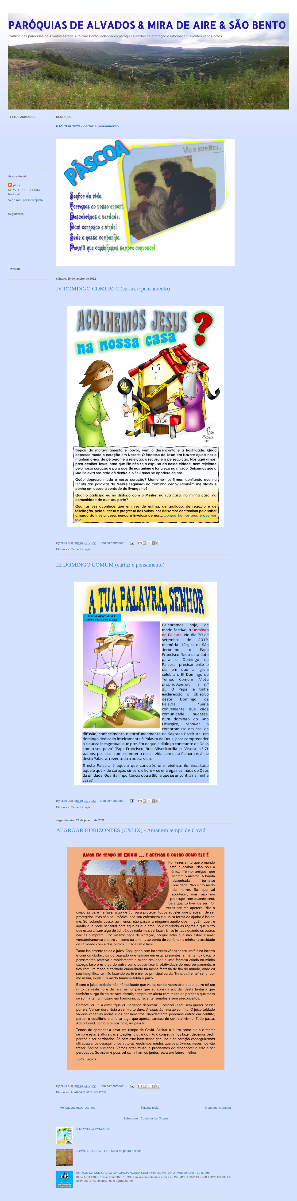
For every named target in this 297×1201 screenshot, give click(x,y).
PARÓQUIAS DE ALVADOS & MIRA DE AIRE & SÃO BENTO (147, 25)
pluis (16, 185)
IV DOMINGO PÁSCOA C (93, 1129)
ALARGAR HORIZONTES (88, 1092)
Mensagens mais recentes (77, 1107)
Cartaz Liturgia (80, 549)
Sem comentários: (112, 543)
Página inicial (150, 1107)
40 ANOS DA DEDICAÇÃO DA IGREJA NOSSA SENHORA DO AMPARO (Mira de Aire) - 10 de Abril (143, 1172)
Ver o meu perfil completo (25, 200)
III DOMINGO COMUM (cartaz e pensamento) (110, 565)
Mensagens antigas (218, 1107)
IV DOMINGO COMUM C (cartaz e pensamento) (113, 289)
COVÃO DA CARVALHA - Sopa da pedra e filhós (108, 1151)
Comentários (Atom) (154, 1118)
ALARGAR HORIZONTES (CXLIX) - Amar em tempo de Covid (130, 830)
